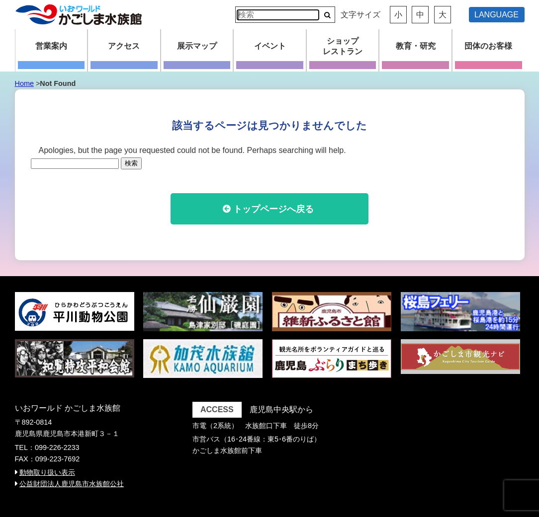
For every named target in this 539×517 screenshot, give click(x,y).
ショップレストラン (342, 46)
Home (24, 83)
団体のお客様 (488, 46)
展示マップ (197, 46)
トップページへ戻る (273, 209)
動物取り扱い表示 (47, 472)
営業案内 (51, 46)
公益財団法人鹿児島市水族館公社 (71, 484)
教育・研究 (416, 46)
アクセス (124, 46)
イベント (270, 46)
